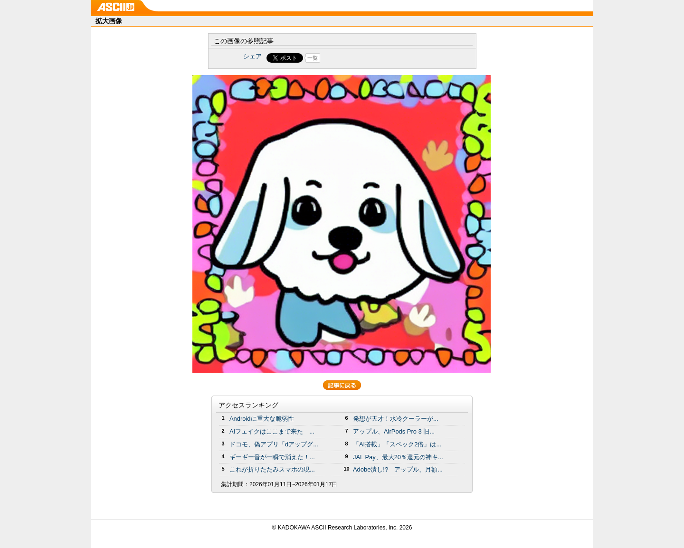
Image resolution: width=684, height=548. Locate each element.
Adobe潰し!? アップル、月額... (398, 469)
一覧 (312, 58)
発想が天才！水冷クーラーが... (395, 418)
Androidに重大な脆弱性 (261, 418)
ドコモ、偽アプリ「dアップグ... (273, 444)
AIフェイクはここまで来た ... (271, 431)
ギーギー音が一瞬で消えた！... (272, 457)
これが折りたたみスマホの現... (272, 469)
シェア (252, 56)
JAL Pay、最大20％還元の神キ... (398, 457)
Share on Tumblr (377, 58)
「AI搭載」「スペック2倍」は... (397, 444)
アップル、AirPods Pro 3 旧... (394, 431)
